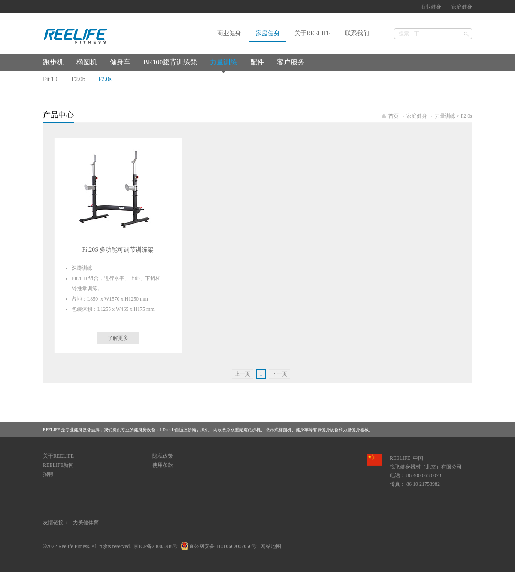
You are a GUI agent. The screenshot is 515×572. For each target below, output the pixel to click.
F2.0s (466, 116)
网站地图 (269, 546)
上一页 (242, 374)
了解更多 (118, 338)
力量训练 (445, 116)
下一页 (279, 374)
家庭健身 (416, 116)
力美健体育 (86, 523)
